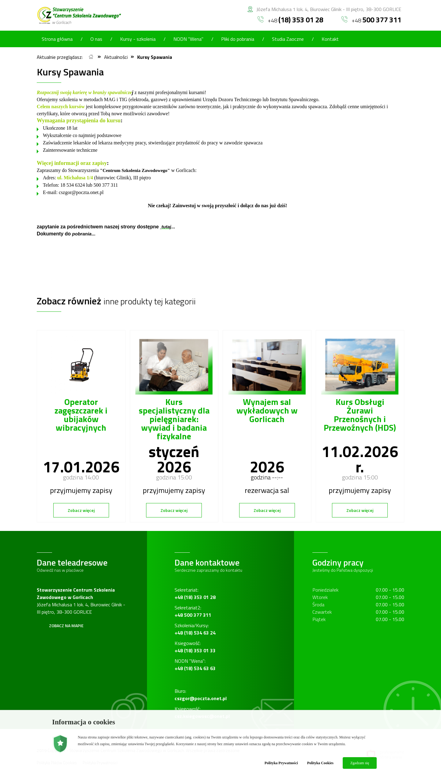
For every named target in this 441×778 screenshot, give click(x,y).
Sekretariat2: (193, 611)
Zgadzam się (359, 763)
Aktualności (116, 57)
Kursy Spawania (154, 57)
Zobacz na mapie (66, 625)
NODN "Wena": (195, 664)
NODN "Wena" (188, 39)
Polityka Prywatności (281, 763)
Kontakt (330, 39)
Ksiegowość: (195, 646)
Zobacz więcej (81, 510)
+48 (290, 19)
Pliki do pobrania (237, 39)
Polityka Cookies (320, 763)
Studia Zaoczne (288, 39)
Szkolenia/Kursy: (195, 629)
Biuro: (201, 694)
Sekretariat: (195, 593)
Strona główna (57, 39)
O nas (96, 39)
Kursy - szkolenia (138, 39)
